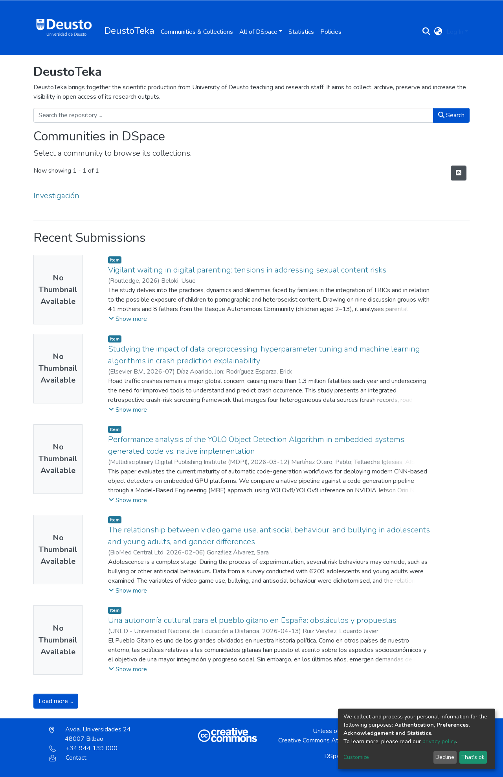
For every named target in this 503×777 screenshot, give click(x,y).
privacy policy (439, 741)
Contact (67, 757)
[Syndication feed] (458, 173)
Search (451, 115)
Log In (454, 32)
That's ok (473, 757)
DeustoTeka (129, 30)
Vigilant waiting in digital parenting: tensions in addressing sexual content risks (247, 270)
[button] (438, 32)
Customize (356, 757)
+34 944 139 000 (83, 748)
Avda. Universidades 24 (90, 734)
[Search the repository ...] (233, 115)
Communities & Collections (197, 32)
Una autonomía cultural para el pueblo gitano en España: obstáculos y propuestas (252, 620)
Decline (444, 757)
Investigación (56, 195)
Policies (330, 32)
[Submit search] (426, 32)
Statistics (301, 32)
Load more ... (56, 701)
